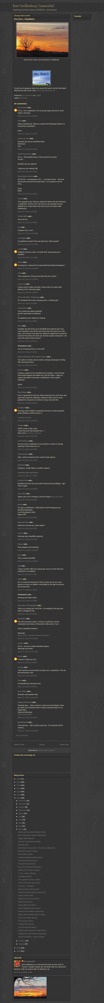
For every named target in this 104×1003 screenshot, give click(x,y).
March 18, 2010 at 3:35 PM (27, 403)
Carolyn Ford (23, 480)
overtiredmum (23, 441)
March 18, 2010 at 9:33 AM (27, 194)
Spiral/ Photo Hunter (25, 902)
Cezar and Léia (23, 138)
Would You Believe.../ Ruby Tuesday (31, 937)
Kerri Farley (22, 107)
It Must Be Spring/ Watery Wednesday (32, 892)
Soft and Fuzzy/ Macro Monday (29, 841)
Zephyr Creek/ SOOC (26, 895)
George (20, 667)
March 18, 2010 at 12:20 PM (28, 279)
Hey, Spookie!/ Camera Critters (29, 880)
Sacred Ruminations (25, 714)
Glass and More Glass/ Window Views (32, 832)
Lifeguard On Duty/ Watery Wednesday (32, 933)
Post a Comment (22, 735)
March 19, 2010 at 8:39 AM (27, 614)
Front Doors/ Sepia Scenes (28, 860)
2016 (19, 779)
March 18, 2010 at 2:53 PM (27, 341)
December (22, 801)
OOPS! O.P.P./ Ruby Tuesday (28, 870)
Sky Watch (23, 98)
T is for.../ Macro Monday (27, 873)
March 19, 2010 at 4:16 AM (27, 601)
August (21, 813)
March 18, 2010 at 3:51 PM (27, 436)
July (20, 816)
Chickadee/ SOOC (25, 876)
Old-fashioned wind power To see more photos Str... (37, 848)
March (20, 829)
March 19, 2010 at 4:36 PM (27, 662)
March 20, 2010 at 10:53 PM (28, 697)
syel (19, 566)
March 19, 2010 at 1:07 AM (27, 574)
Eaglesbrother (23, 522)
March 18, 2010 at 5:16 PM (27, 449)
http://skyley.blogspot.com (46, 90)
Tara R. (20, 533)
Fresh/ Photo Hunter (25, 854)
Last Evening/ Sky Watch (27, 927)
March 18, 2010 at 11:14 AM (28, 257)
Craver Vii (21, 284)
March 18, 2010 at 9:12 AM (27, 171)
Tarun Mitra (22, 691)
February (21, 941)
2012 (19, 791)
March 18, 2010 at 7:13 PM (27, 476)
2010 (19, 798)
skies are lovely (56, 497)
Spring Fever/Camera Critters (28, 899)
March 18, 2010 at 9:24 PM (27, 517)
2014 (19, 785)
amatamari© (22, 308)
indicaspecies (23, 454)
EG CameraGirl (29, 961)
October (21, 807)
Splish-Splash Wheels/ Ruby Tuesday (31, 914)
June (20, 820)
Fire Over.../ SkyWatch (26, 886)
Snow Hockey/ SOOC (26, 921)
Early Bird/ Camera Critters (28, 851)
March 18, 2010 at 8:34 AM (27, 149)
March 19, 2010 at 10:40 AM (28, 638)
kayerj (20, 262)
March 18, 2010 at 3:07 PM (27, 365)
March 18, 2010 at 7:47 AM (27, 134)
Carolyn (21, 643)
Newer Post (19, 744)
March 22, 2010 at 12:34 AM (28, 731)
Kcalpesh (21, 408)
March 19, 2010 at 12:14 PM (28, 652)
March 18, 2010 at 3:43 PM (27, 421)
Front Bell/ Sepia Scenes (27, 864)
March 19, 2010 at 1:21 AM (27, 590)
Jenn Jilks (22, 494)
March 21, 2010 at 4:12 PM (27, 717)
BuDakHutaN (23, 722)
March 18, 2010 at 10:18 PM (28, 550)
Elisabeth (21, 465)
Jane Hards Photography (27, 605)
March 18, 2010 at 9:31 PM (27, 528)
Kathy (20, 579)
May (20, 823)
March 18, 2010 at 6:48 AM (27, 116)
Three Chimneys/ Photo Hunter (29, 883)
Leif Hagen (22, 238)
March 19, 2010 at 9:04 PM (27, 676)
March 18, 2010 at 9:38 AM (27, 211)
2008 (19, 951)
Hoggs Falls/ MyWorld (26, 838)
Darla (20, 121)
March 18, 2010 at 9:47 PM (27, 539)
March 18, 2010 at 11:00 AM (28, 233)
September (22, 810)
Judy (20, 273)
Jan (19, 227)
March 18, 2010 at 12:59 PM (28, 292)
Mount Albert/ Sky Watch (27, 905)
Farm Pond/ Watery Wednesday (29, 867)
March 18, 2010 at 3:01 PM (27, 352)
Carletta (21, 425)
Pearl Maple (22, 392)
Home (42, 744)
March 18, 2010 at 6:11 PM (27, 460)
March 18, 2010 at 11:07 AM (28, 244)
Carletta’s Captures (34, 433)
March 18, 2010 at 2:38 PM (27, 321)
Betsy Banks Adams (25, 176)
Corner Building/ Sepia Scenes (29, 908)
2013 (19, 788)
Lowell (20, 249)
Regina (21, 544)
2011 (19, 795)
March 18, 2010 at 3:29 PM (27, 387)
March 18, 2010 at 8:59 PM (27, 500)
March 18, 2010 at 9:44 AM (27, 222)
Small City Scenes (25, 154)
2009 (19, 948)
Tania (20, 680)
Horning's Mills (23, 845)
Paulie (20, 656)
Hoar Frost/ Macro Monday (27, 918)
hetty (20, 326)
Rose (20, 555)
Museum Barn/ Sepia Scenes (28, 889)
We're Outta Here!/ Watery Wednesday (32, 835)
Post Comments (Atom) (46, 750)
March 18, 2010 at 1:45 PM (27, 303)
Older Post (64, 744)
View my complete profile (23, 972)
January (21, 944)
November (22, 804)
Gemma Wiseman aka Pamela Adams (32, 357)
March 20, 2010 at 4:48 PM (27, 687)
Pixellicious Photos (24, 417)
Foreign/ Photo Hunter (26, 924)
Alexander (22, 618)
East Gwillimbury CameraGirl (33, 6)
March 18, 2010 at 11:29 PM (28, 561)
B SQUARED (22, 216)
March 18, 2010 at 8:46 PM (27, 489)
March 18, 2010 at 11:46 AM (28, 268)
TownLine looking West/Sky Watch (30, 857)
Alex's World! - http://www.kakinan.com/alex (33, 635)
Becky (20, 504)
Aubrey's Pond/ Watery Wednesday (31, 911)
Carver (20, 198)
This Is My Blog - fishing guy (29, 297)
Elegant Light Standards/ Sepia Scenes (32, 930)
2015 (19, 782)
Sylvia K (21, 370)
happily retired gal (25, 702)
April (20, 826)
